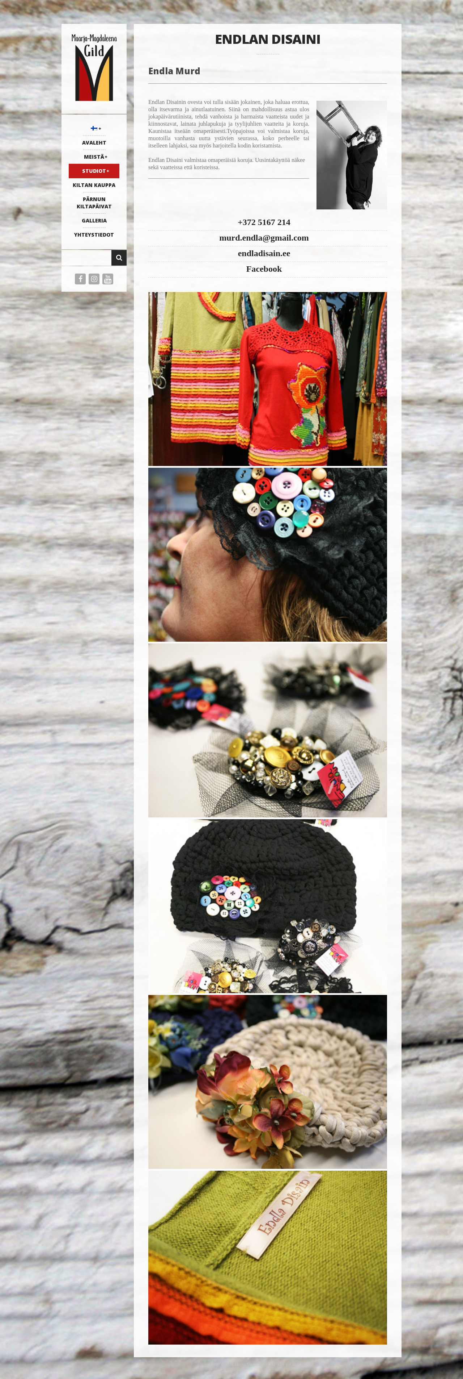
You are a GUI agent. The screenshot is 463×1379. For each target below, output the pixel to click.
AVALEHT (94, 142)
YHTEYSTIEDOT (94, 234)
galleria (94, 220)
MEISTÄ (94, 156)
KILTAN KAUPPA (94, 185)
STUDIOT (94, 170)
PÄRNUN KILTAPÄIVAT (94, 203)
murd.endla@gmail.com (264, 237)
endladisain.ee (264, 253)
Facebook (264, 269)
